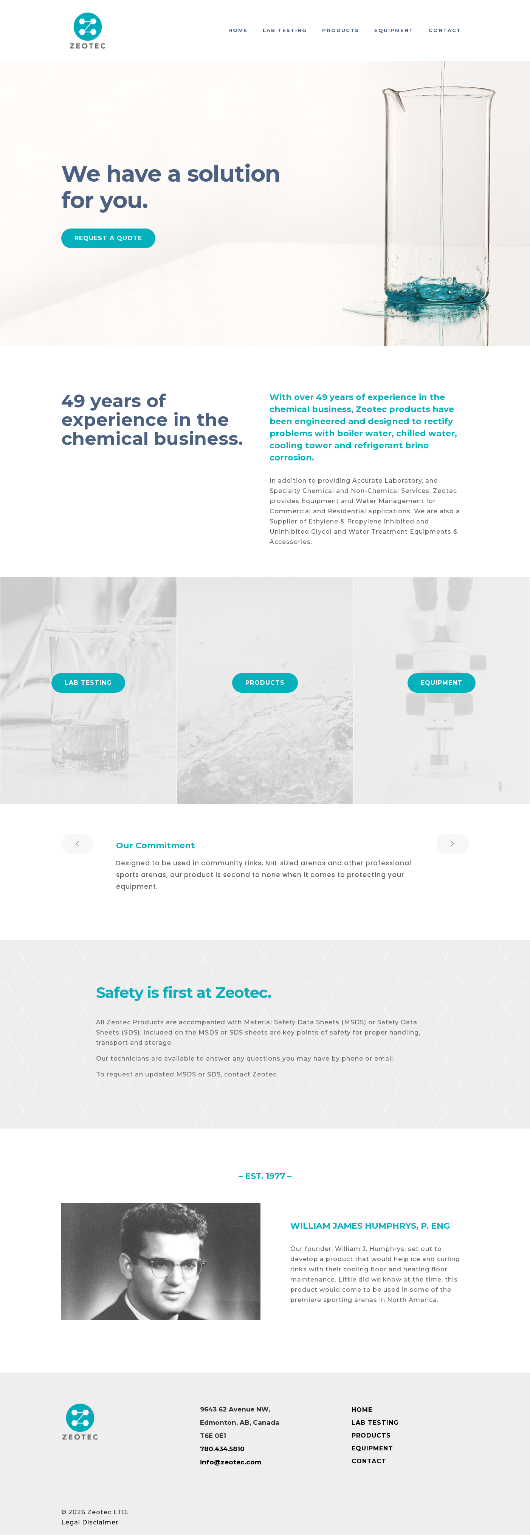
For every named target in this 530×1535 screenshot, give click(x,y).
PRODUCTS (371, 1435)
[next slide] (452, 844)
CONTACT (369, 1461)
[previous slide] (77, 844)
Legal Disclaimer (89, 1522)
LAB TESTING (375, 1422)
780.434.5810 (222, 1449)
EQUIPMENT (372, 1448)
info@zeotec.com (230, 1462)
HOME (362, 1409)
